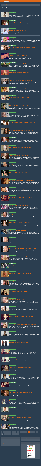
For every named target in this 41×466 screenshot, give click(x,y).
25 (15, 434)
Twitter (3, 442)
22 (7, 434)
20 (2, 434)
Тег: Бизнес (7, 4)
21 (4, 434)
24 (12, 434)
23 (10, 434)
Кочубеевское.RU (5, 1)
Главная (3, 4)
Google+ (3, 443)
